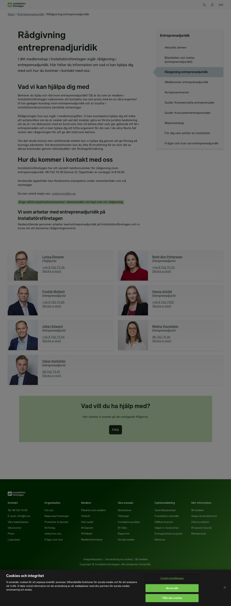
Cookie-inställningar (172, 578)
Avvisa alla (172, 588)
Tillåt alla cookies (172, 598)
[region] (115, 588)
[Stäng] (225, 587)
